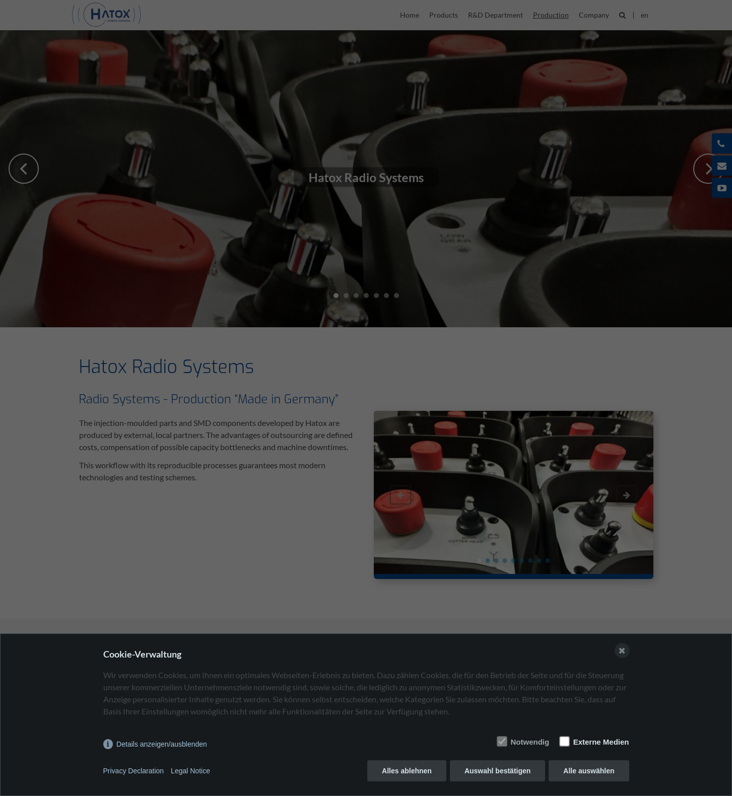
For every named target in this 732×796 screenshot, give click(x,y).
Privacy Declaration (133, 771)
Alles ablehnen (407, 771)
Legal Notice (190, 771)
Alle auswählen (588, 771)
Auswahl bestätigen (497, 771)
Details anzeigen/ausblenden (161, 744)
